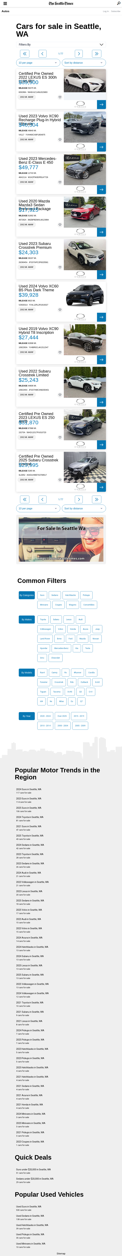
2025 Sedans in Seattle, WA (30, 902)
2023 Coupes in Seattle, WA (30, 1143)
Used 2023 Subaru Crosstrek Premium (35, 245)
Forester (43, 682)
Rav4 (42, 672)
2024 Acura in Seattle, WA (29, 939)
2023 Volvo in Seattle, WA (29, 930)
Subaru (56, 619)
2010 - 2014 (45, 726)
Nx (51, 701)
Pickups (86, 595)
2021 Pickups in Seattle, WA (30, 1134)
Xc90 (69, 692)
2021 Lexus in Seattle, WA (29, 1023)
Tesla (87, 648)
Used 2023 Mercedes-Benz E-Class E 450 (38, 160)
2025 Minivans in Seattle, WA (30, 1125)
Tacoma (56, 692)
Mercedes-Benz (61, 648)
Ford (70, 639)
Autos (5, 11)
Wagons (72, 605)
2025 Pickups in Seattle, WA (30, 1041)
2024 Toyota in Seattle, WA (29, 819)
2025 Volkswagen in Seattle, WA (32, 986)
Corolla (91, 672)
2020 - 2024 (45, 716)
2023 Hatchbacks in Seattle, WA (32, 1051)
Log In (106, 11)
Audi (81, 619)
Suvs (42, 595)
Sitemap (61, 1253)
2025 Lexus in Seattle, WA (29, 967)
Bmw (59, 639)
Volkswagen (45, 629)
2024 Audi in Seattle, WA (28, 874)
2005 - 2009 (80, 726)
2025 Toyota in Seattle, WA (29, 837)
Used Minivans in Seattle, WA (30, 1245)
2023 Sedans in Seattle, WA (30, 865)
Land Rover (45, 639)
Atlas (61, 701)
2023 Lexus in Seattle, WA (29, 893)
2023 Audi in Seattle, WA (28, 921)
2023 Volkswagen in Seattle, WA (32, 884)
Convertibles (88, 605)
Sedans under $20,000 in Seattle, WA (35, 1180)
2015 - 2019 (79, 716)
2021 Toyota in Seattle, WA (29, 1004)
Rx (65, 672)
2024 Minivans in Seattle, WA (30, 1116)
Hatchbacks (70, 595)
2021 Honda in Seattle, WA (29, 1106)
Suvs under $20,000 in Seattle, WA (33, 1171)
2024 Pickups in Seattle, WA (30, 1032)
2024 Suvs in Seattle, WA (28, 791)
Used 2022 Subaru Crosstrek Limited (35, 373)
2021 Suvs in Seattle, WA (28, 828)
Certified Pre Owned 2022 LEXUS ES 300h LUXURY (38, 77)
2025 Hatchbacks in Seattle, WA (32, 1069)
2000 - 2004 (63, 726)
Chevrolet (55, 658)
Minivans (44, 605)
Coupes (58, 605)
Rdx (72, 682)
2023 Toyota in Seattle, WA (29, 856)
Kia (77, 648)
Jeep (97, 629)
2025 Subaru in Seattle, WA (30, 976)
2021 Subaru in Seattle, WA (30, 1014)
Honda (73, 629)
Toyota (43, 619)
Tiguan (43, 692)
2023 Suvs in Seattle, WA (28, 800)
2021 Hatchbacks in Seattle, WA (32, 1078)
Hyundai (43, 648)
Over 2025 (62, 716)
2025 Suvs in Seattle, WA (28, 809)
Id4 (41, 701)
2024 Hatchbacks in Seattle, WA (32, 949)
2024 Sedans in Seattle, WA (30, 847)
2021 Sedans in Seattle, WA (30, 1088)
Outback (84, 682)
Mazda (83, 639)
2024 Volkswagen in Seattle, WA (32, 995)
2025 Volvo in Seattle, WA (29, 912)
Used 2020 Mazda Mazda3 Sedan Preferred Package (35, 205)
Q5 (80, 692)
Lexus (69, 619)
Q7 (81, 701)
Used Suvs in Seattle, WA (28, 1208)
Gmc (42, 658)
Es (72, 701)
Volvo (60, 629)
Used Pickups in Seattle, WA (30, 1236)
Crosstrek (59, 682)
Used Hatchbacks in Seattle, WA (32, 1227)
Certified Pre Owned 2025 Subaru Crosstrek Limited (38, 460)
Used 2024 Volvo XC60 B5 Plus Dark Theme (39, 288)
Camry (54, 672)
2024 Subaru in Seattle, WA (30, 958)
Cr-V (91, 692)
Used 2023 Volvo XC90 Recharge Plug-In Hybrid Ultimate (40, 120)
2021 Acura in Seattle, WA (29, 1097)
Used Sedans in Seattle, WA (30, 1218)
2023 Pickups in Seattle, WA (30, 1060)
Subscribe (115, 11)
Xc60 (97, 682)
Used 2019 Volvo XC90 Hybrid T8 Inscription (39, 330)
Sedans (54, 595)
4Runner (77, 672)
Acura (85, 629)
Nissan (96, 639)
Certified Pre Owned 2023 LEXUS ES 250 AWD (37, 417)
